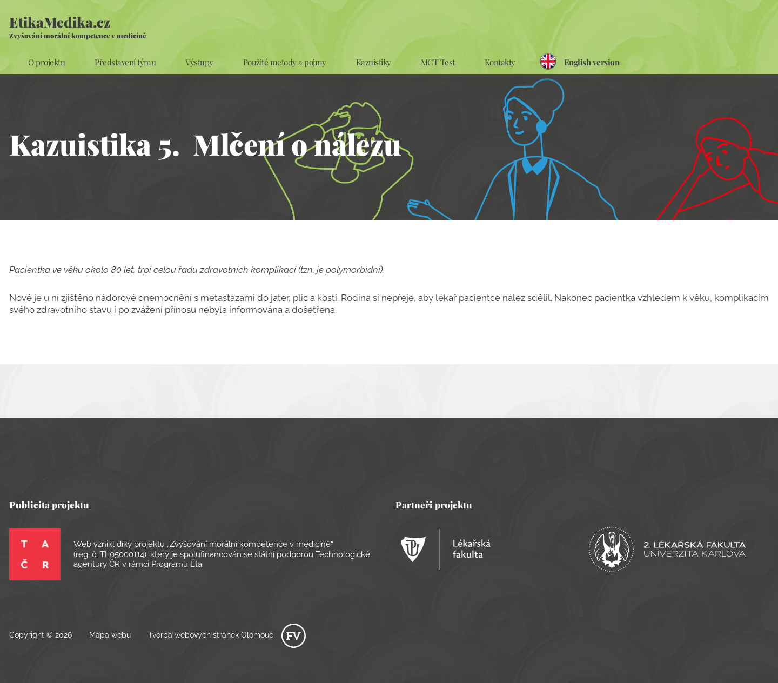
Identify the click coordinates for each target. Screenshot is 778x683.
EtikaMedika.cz (77, 26)
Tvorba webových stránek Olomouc (227, 635)
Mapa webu (110, 635)
